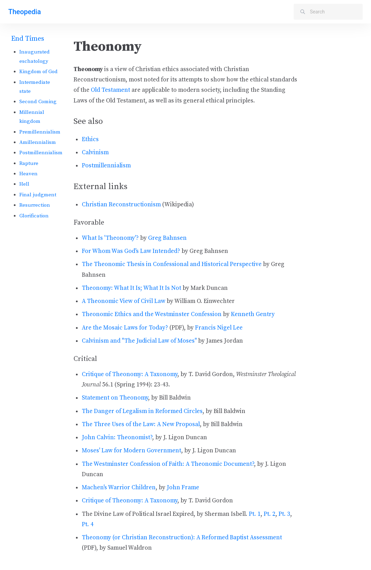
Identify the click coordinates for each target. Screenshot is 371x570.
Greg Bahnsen (167, 238)
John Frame (183, 487)
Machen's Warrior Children (119, 487)
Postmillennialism (40, 152)
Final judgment (37, 194)
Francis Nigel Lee (219, 328)
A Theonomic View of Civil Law (123, 301)
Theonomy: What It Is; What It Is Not (131, 288)
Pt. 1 (255, 514)
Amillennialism (37, 142)
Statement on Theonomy (115, 398)
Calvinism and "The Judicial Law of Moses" (139, 341)
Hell (24, 184)
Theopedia (24, 12)
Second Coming (38, 101)
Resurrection (34, 205)
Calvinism (95, 152)
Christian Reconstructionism (121, 204)
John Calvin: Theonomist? (117, 437)
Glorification (34, 216)
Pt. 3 (284, 514)
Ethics (90, 139)
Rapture (28, 163)
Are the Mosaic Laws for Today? (125, 328)
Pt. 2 (269, 514)
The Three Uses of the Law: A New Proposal (141, 424)
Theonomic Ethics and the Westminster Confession (152, 314)
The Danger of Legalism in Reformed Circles (142, 411)
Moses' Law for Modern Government (131, 450)
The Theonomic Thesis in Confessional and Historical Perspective (172, 264)
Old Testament (110, 90)
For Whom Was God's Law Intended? (131, 251)
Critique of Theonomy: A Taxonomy (129, 374)
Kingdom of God (38, 71)
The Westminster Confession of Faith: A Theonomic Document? (168, 464)
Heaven (28, 173)
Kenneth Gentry (253, 314)
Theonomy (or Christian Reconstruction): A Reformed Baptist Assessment (182, 537)
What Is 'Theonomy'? (110, 238)
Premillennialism (39, 132)
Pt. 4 (88, 524)
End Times (27, 39)
